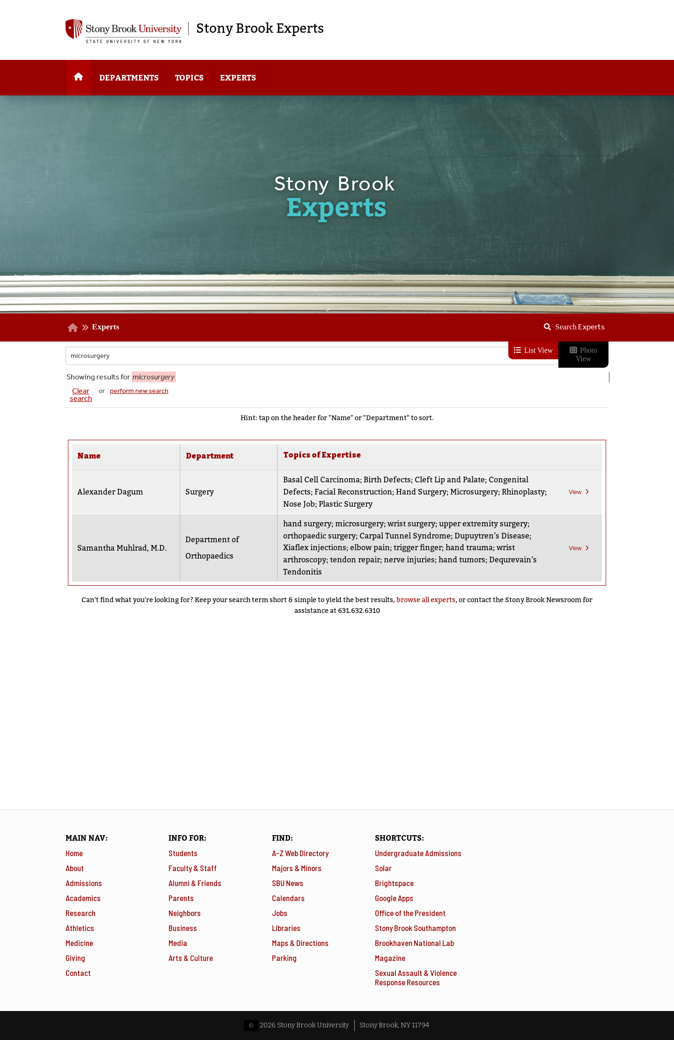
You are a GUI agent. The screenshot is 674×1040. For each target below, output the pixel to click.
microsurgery (359, 524)
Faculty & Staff (192, 868)
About (75, 868)
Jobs (279, 912)
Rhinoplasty (304, 504)
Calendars (288, 897)
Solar (383, 868)
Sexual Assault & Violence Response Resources (416, 977)
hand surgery (307, 524)
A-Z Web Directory (300, 853)
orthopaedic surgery (319, 536)
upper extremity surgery (483, 524)
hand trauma (468, 547)
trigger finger (417, 547)
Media (177, 942)
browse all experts (425, 600)
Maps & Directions (300, 942)
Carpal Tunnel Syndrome (404, 536)
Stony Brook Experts (260, 28)
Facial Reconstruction (353, 492)
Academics (83, 897)
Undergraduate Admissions (418, 853)
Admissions (84, 882)
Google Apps (394, 897)
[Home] (78, 77)
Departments (129, 78)
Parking (284, 957)
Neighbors (184, 912)
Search (580, 326)
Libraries (286, 927)
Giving (75, 957)
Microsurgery (474, 492)
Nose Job (345, 504)
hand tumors (461, 560)
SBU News (287, 882)
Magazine (390, 957)
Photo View (583, 354)
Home (74, 853)
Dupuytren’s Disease (491, 536)
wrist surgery (411, 524)
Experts (238, 78)
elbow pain (369, 547)
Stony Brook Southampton (415, 927)
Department (210, 455)
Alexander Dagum (110, 492)
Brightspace (394, 882)
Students (183, 853)
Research (80, 912)
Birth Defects (386, 480)
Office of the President (410, 912)
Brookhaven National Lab (414, 942)
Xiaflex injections (314, 547)
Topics (189, 78)
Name (89, 455)
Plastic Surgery (392, 504)
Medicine (79, 942)
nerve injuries (408, 560)
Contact (78, 972)
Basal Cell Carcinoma (321, 480)
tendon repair (355, 560)
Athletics (80, 927)
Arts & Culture (190, 957)
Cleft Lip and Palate (449, 480)
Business (182, 927)
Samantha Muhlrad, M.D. (122, 548)
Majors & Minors (297, 868)
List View (533, 350)
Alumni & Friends (194, 882)
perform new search (139, 391)
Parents (181, 897)
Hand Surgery (421, 492)
